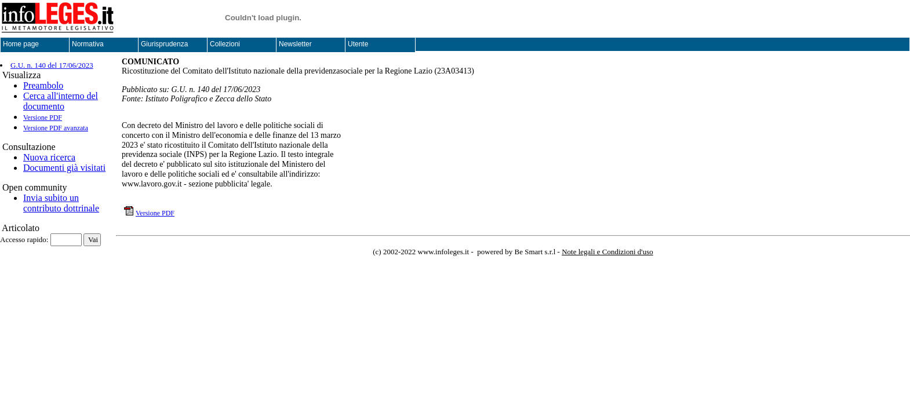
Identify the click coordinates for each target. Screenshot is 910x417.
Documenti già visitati (64, 168)
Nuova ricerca (49, 157)
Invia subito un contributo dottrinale (61, 203)
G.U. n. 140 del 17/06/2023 (51, 65)
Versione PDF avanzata (55, 128)
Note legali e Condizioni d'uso (607, 251)
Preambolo (43, 85)
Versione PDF (42, 118)
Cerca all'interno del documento (60, 101)
